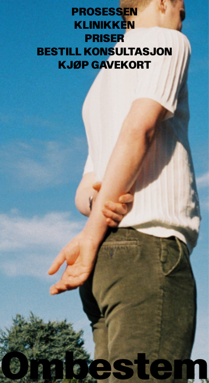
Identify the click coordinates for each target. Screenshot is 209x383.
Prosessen (104, 12)
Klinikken (104, 25)
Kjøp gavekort (104, 65)
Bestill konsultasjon (104, 52)
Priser (104, 38)
